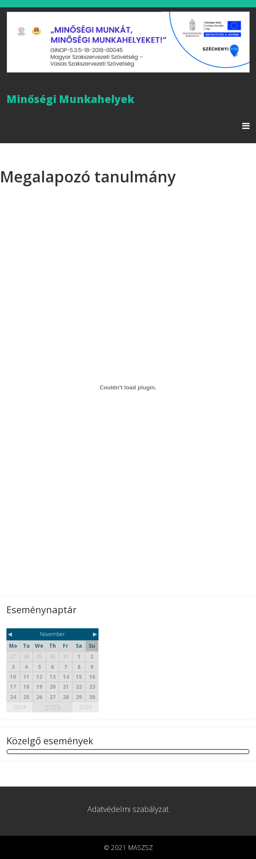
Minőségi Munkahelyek (70, 99)
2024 (20, 707)
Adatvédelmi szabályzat (128, 809)
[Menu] (246, 126)
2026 (85, 707)
